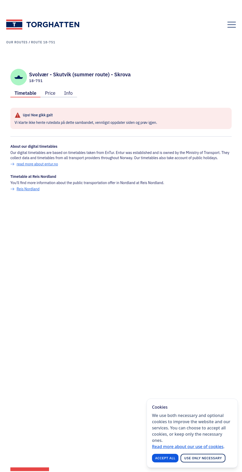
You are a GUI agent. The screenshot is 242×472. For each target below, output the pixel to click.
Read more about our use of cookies (188, 446)
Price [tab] (50, 93)
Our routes (17, 42)
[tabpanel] (121, 150)
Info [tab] (68, 93)
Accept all (165, 458)
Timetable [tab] (25, 93)
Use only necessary (203, 458)
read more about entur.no (37, 164)
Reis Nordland (28, 189)
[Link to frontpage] (43, 24)
